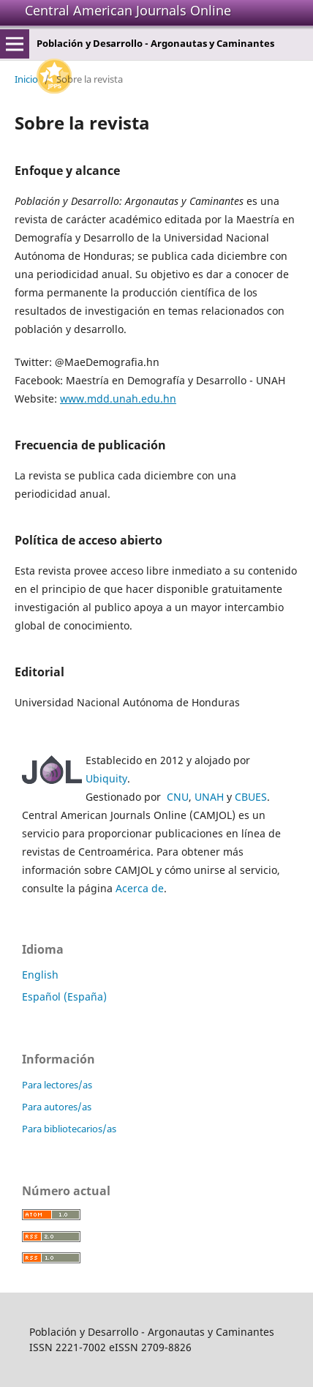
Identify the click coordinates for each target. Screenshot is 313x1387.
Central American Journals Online (128, 10)
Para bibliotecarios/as (69, 1128)
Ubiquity (106, 778)
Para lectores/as (57, 1084)
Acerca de (140, 888)
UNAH (209, 797)
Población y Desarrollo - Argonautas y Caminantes (155, 43)
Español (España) (64, 996)
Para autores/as (56, 1106)
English (40, 975)
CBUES (251, 797)
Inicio (26, 79)
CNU (178, 797)
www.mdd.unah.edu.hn (118, 398)
